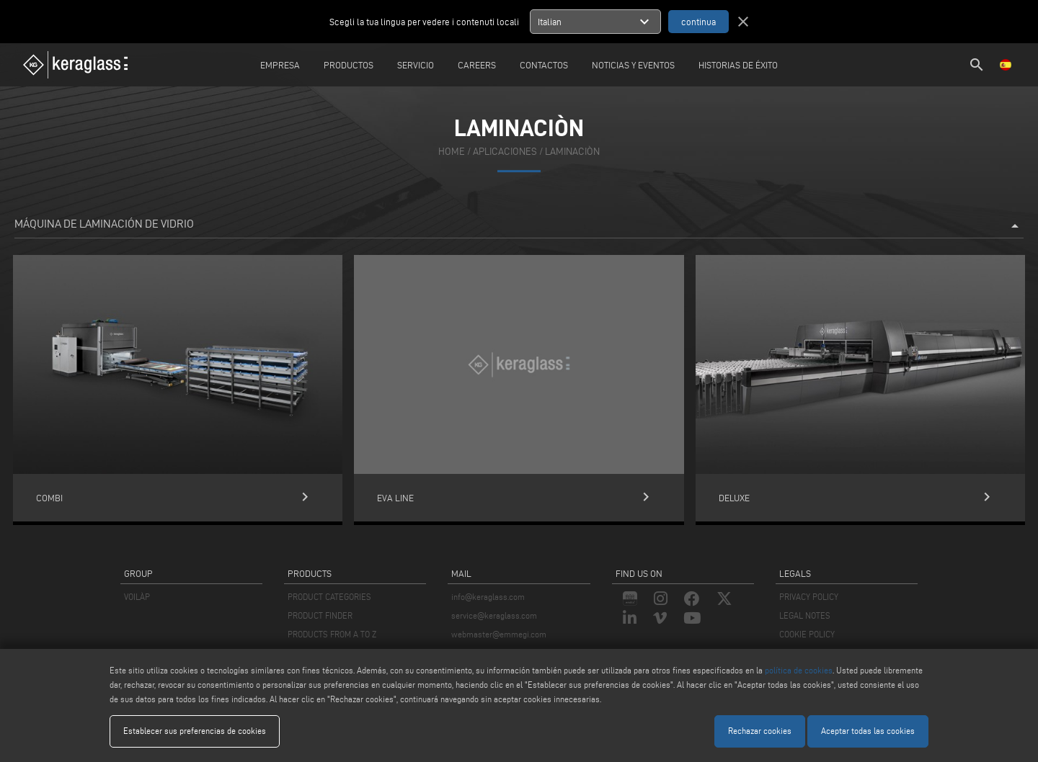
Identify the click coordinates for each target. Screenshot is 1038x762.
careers (477, 65)
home (451, 152)
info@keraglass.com (488, 596)
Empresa (280, 65)
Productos (348, 65)
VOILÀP (137, 596)
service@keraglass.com (494, 615)
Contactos (544, 65)
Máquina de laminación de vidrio (519, 226)
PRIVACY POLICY (808, 596)
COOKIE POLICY (807, 634)
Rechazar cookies (759, 730)
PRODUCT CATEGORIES (329, 596)
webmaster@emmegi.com (498, 634)
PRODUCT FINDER (320, 615)
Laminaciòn (572, 152)
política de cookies (799, 670)
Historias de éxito (738, 65)
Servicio (415, 65)
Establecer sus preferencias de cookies (194, 730)
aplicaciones (505, 152)
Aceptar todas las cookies (868, 730)
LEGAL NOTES (804, 615)
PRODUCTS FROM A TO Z (332, 634)
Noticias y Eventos (633, 65)
